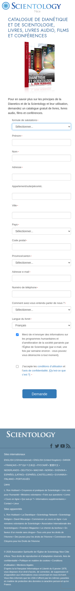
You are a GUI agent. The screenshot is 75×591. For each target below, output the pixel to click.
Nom (14, 151)
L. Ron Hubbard (12, 490)
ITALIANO (9, 479)
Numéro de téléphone (24, 287)
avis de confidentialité (35, 370)
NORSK (49, 470)
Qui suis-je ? (28, 499)
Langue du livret (21, 318)
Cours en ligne (12, 499)
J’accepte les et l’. (44, 370)
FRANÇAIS (11, 465)
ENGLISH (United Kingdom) (47, 460)
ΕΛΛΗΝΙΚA (60, 474)
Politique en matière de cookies (34, 560)
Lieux (16, 503)
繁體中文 (54, 465)
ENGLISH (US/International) (18, 460)
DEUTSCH (26, 470)
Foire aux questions (52, 494)
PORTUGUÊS (23, 479)
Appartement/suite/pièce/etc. (27, 186)
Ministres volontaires (31, 494)
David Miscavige (22, 519)
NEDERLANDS (11, 470)
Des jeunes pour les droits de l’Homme (33, 537)
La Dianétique (28, 514)
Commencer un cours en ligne (46, 519)
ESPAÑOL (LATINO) (14, 474)
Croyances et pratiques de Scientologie (41, 490)
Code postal (19, 240)
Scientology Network (47, 514)
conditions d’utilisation (50, 366)
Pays (15, 224)
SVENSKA (60, 470)
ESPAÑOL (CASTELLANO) (39, 474)
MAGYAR (38, 470)
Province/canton (21, 255)
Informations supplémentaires (50, 499)
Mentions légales (25, 565)
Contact (8, 503)
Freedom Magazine (29, 528)
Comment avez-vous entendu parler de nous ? (38, 303)
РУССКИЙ (42, 465)
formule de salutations (24, 120)
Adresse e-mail (20, 271)
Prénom (16, 135)
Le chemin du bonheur (52, 528)
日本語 (31, 465)
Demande (39, 394)
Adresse (16, 167)
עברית (22, 465)
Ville (14, 205)
